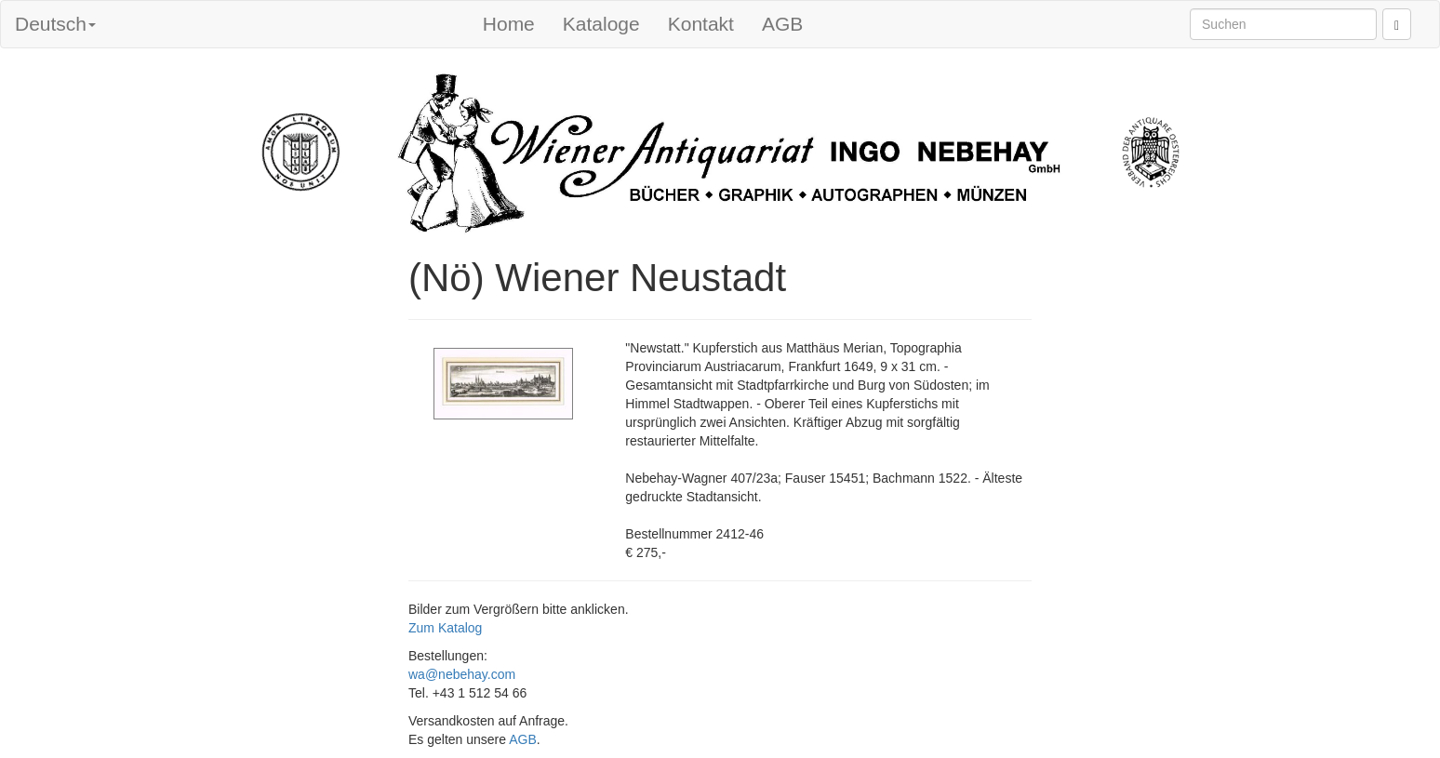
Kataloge (601, 23)
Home (509, 23)
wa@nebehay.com (461, 674)
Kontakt (701, 23)
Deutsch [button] (55, 23)
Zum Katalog (445, 627)
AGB (782, 23)
